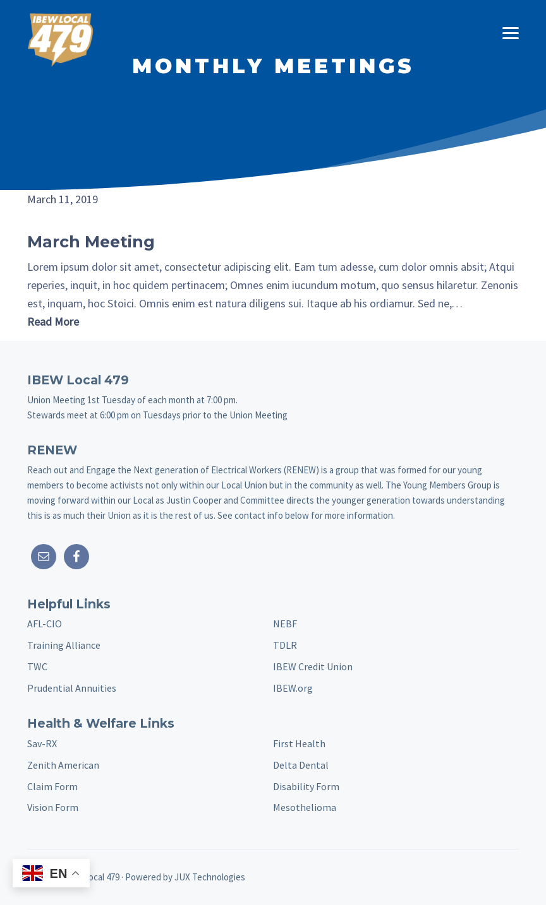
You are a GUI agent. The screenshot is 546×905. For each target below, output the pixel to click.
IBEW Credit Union (313, 666)
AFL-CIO (44, 623)
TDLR (285, 645)
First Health (299, 743)
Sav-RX (42, 743)
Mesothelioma (304, 807)
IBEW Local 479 (89, 877)
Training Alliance (63, 645)
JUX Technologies (209, 877)
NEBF (285, 623)
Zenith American (63, 765)
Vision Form (52, 807)
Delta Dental (301, 765)
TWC (37, 666)
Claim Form (52, 786)
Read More (103, 320)
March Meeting (91, 241)
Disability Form (306, 786)
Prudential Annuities (71, 688)
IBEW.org (293, 688)
